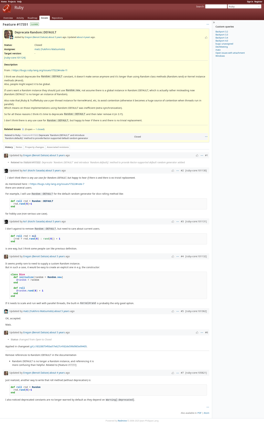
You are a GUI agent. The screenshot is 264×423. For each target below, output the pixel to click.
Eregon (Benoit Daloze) (36, 37)
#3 (182, 221)
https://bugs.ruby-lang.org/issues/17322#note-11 (40, 70)
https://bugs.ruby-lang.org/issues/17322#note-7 (57, 184)
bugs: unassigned (224, 43)
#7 (182, 372)
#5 (182, 311)
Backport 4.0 (222, 40)
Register (258, 1)
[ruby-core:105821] (196, 372)
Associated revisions (58, 147)
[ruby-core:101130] (196, 170)
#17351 (72, 364)
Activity (20, 17)
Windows (220, 55)
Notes (19, 147)
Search (200, 6)
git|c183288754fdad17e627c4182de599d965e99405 (58, 346)
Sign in (250, 1)
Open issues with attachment (230, 52)
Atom (206, 413)
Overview (8, 17)
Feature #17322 (30, 135)
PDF (199, 413)
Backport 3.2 (222, 31)
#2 (182, 170)
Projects (12, 1)
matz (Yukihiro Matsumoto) (50, 49)
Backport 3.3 (222, 34)
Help (19, 1)
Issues (44, 17)
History (9, 147)
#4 (182, 256)
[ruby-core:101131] (196, 221)
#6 (206, 332)
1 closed (40, 129)
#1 (206, 155)
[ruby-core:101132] (196, 256)
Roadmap (32, 17)
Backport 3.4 (222, 37)
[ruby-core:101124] (15, 57)
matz (218, 49)
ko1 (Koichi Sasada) (34, 170)
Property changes (34, 147)
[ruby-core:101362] (196, 311)
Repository (57, 17)
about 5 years (55, 37)
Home (4, 1)
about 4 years (83, 37)
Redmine (122, 420)
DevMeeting (222, 46)
